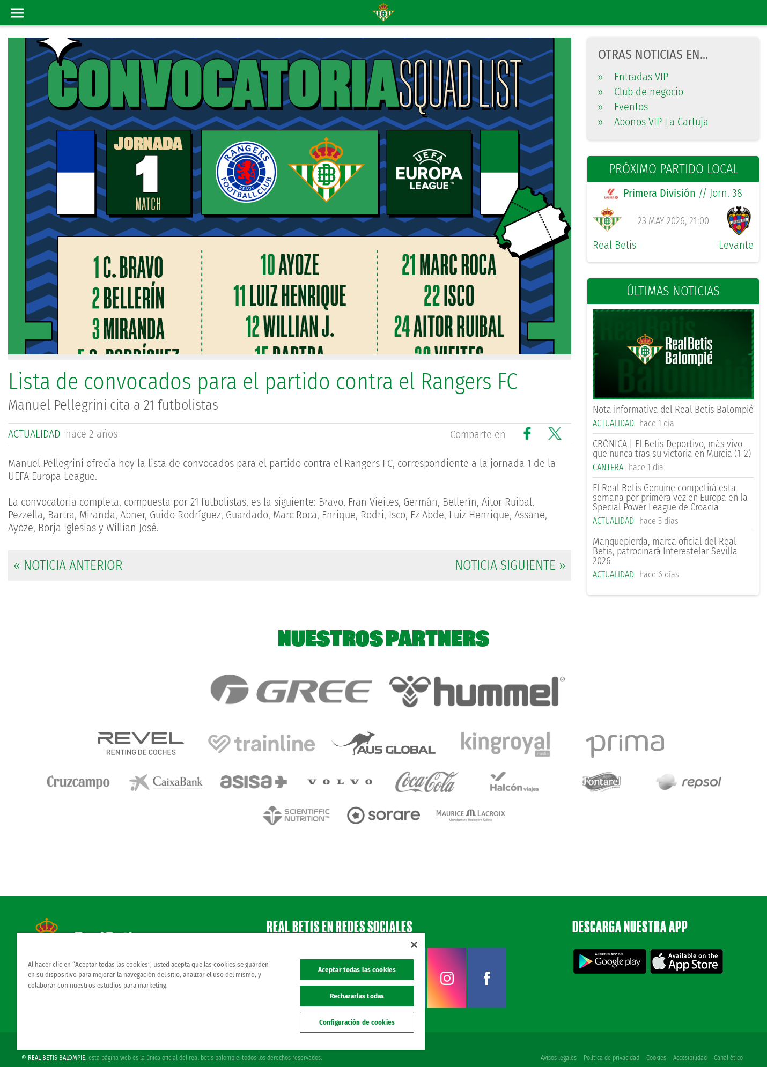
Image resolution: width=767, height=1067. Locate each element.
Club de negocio (640, 91)
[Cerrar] (414, 945)
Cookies (655, 1041)
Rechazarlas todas (357, 996)
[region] (221, 991)
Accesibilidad (689, 1041)
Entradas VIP (633, 76)
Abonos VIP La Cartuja (653, 121)
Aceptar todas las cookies (357, 970)
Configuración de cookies (357, 1022)
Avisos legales (556, 1041)
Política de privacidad (610, 1041)
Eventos (623, 106)
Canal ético (728, 1041)
